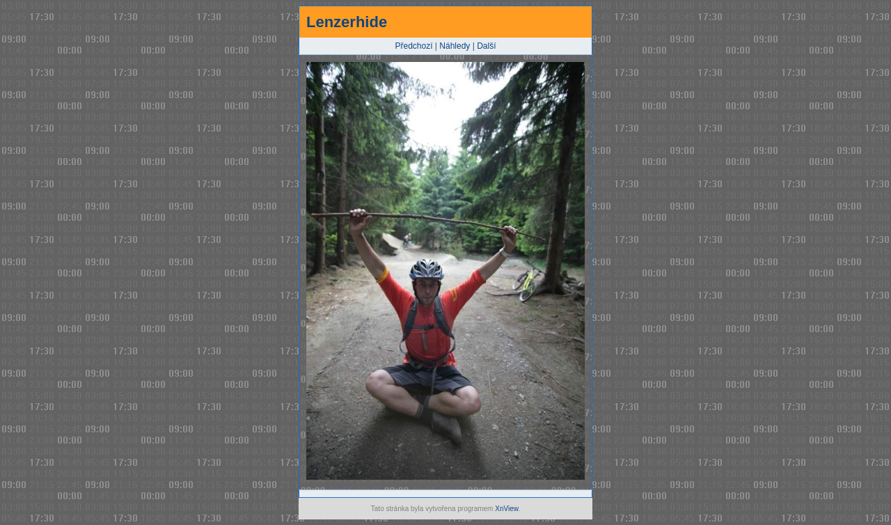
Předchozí (414, 46)
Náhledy (454, 46)
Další (486, 46)
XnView (506, 508)
